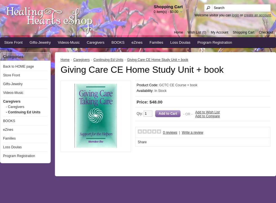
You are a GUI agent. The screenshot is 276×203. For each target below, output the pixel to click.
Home (178, 32)
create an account (257, 15)
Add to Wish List (207, 112)
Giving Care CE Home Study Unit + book (157, 60)
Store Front (13, 42)
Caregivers (95, 42)
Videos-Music (69, 42)
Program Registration (214, 42)
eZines (137, 42)
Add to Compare (207, 116)
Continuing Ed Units (108, 60)
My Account (219, 32)
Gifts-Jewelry (40, 42)
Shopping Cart (244, 32)
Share (142, 142)
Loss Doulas (180, 42)
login (235, 15)
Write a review (192, 132)
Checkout (266, 32)
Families (156, 42)
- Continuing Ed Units (23, 112)
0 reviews (170, 132)
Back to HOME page (18, 67)
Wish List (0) (197, 32)
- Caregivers (15, 107)
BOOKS (118, 42)
